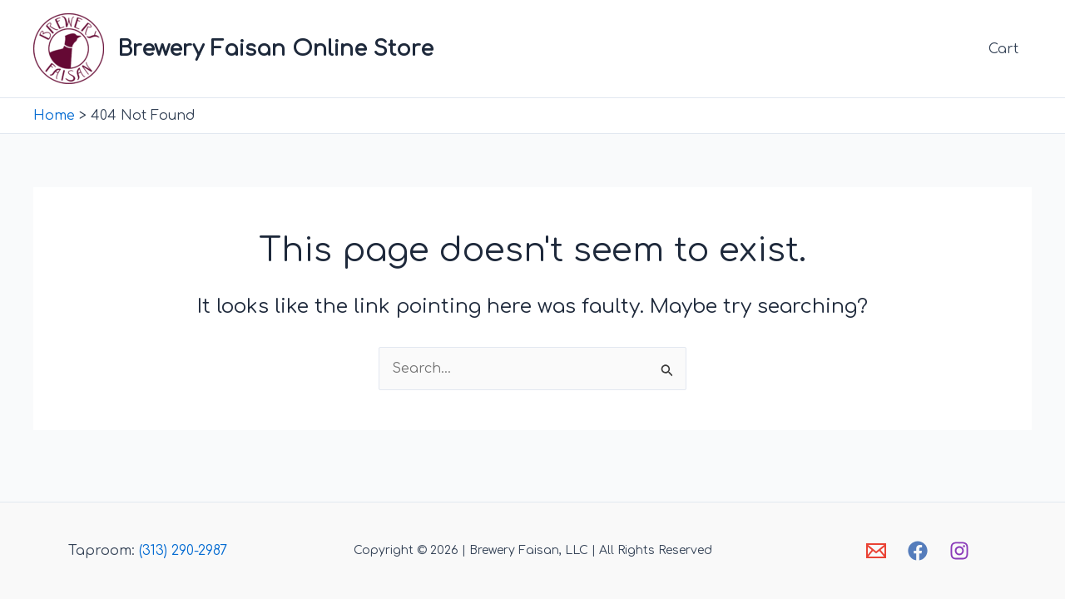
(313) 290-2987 (183, 550)
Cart (1003, 49)
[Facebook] (918, 551)
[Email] (876, 551)
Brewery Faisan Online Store (275, 49)
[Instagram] (959, 551)
